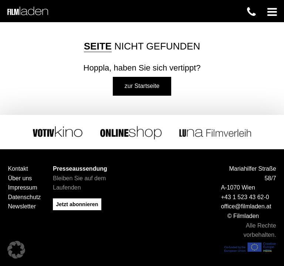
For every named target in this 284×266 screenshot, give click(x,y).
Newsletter (22, 206)
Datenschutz (24, 197)
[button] (16, 249)
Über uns (20, 178)
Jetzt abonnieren (77, 204)
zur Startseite (142, 86)
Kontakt (18, 169)
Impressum (22, 187)
